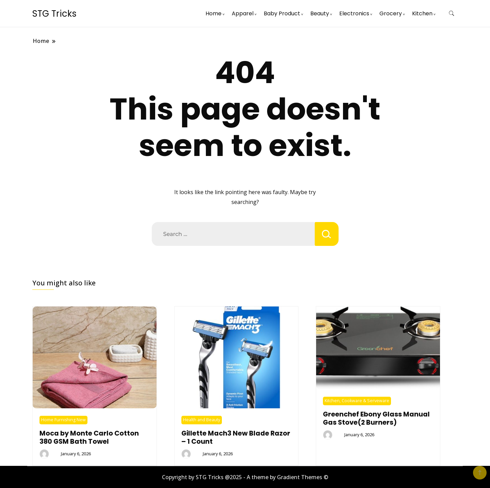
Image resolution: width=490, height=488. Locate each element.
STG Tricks (54, 13)
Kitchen (422, 13)
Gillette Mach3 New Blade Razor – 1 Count (235, 437)
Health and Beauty (201, 420)
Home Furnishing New (63, 420)
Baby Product (282, 13)
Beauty (319, 13)
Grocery (390, 13)
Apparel (243, 13)
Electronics (354, 13)
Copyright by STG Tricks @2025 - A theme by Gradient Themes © (245, 477)
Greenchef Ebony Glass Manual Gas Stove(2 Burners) (376, 418)
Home (214, 13)
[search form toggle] (451, 13)
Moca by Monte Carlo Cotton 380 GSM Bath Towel (89, 437)
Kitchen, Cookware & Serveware (357, 401)
